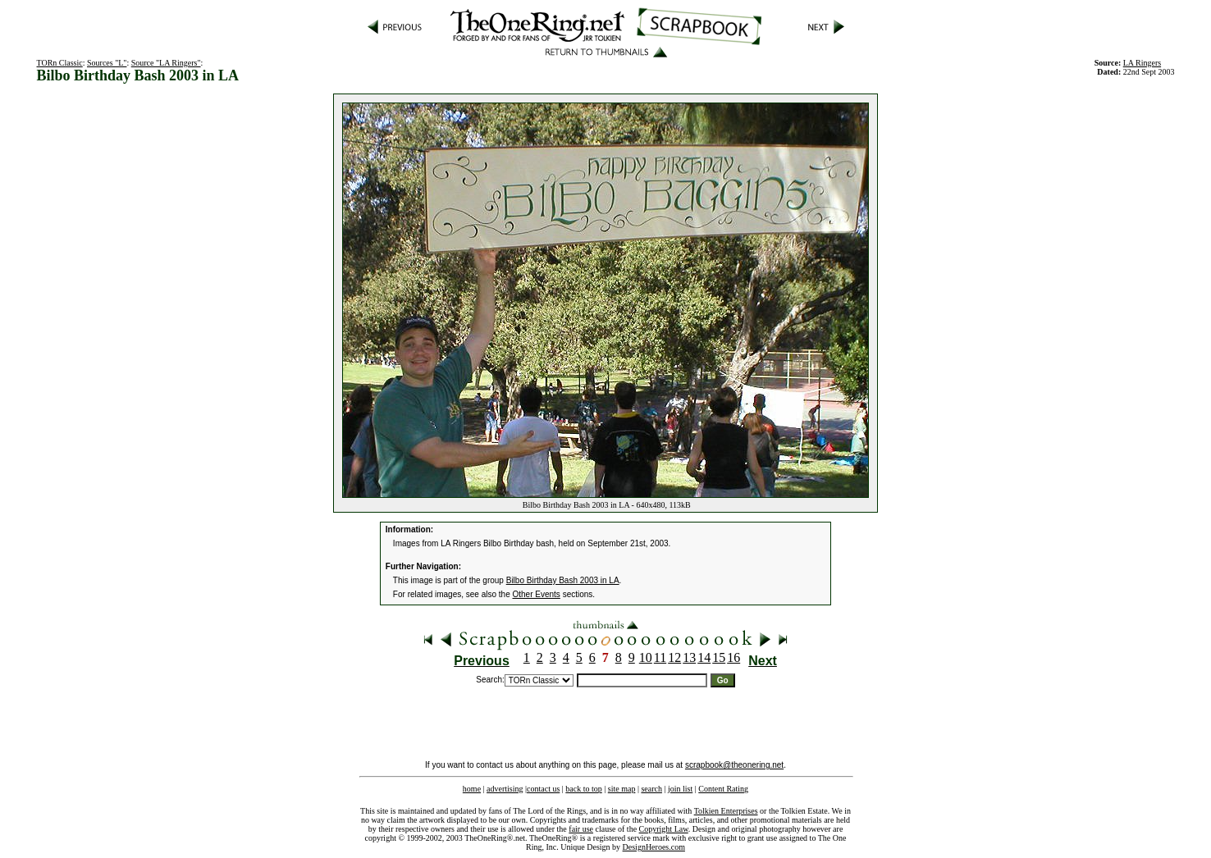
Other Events (536, 594)
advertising (505, 788)
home (472, 788)
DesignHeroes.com (654, 846)
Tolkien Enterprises (726, 810)
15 (718, 657)
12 (674, 657)
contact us (543, 788)
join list (680, 788)
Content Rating (723, 788)
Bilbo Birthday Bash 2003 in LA (562, 580)
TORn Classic (60, 62)
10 (645, 657)
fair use (581, 828)
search (651, 788)
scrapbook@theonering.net (734, 764)
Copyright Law (663, 828)
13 (689, 657)
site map (622, 788)
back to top (583, 788)
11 (660, 657)
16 (733, 657)
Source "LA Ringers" (166, 62)
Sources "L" (106, 62)
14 (704, 657)
